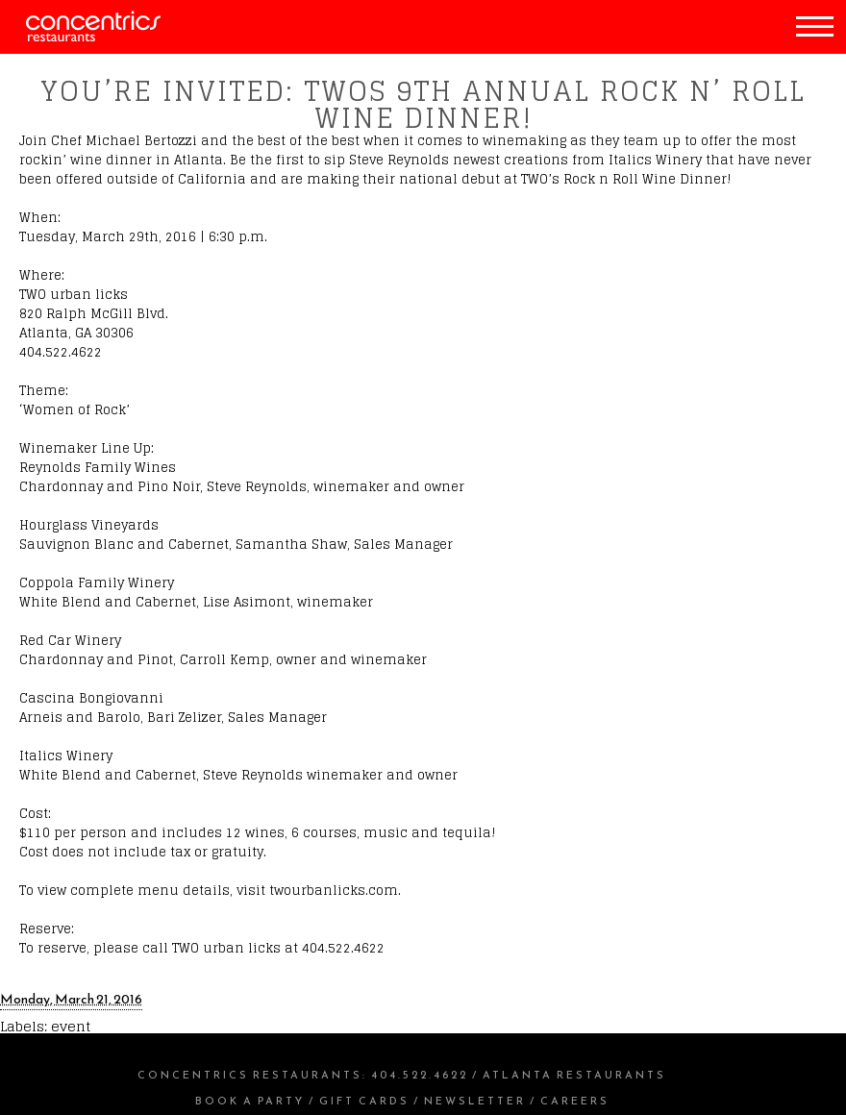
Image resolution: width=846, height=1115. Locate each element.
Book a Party (250, 1100)
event (70, 1026)
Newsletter (475, 1100)
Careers (575, 1100)
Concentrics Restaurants (249, 1074)
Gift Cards (364, 1100)
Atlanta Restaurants (574, 1074)
